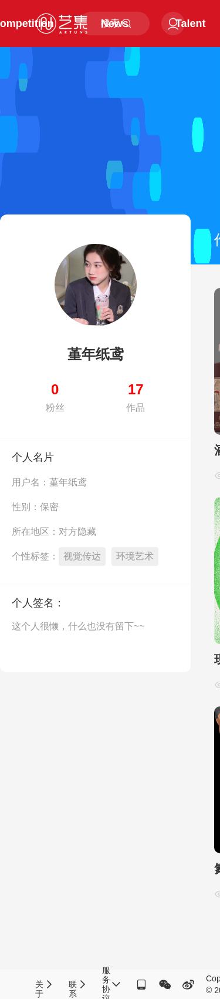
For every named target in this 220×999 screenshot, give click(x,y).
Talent (190, 23)
